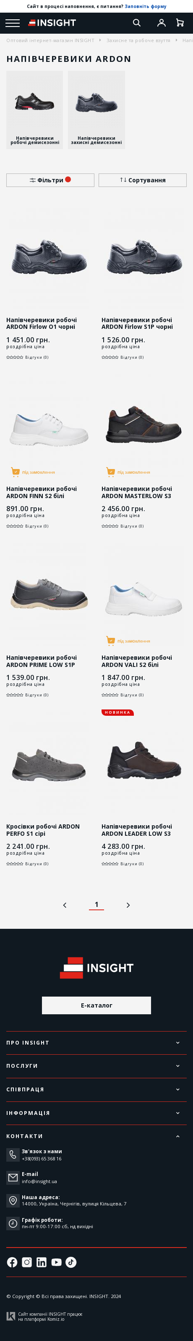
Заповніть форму (146, 6)
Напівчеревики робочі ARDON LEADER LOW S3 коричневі (137, 833)
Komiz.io (55, 1319)
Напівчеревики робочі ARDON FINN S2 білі (41, 492)
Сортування (143, 180)
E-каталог (96, 1005)
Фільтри (50, 180)
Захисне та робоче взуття (139, 40)
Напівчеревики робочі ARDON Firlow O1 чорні (41, 323)
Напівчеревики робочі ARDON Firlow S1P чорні (137, 323)
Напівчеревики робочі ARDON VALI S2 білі (137, 661)
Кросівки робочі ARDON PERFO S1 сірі (43, 830)
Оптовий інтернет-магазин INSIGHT (50, 40)
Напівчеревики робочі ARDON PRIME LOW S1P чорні (41, 664)
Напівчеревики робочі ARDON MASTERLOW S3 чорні (137, 495)
